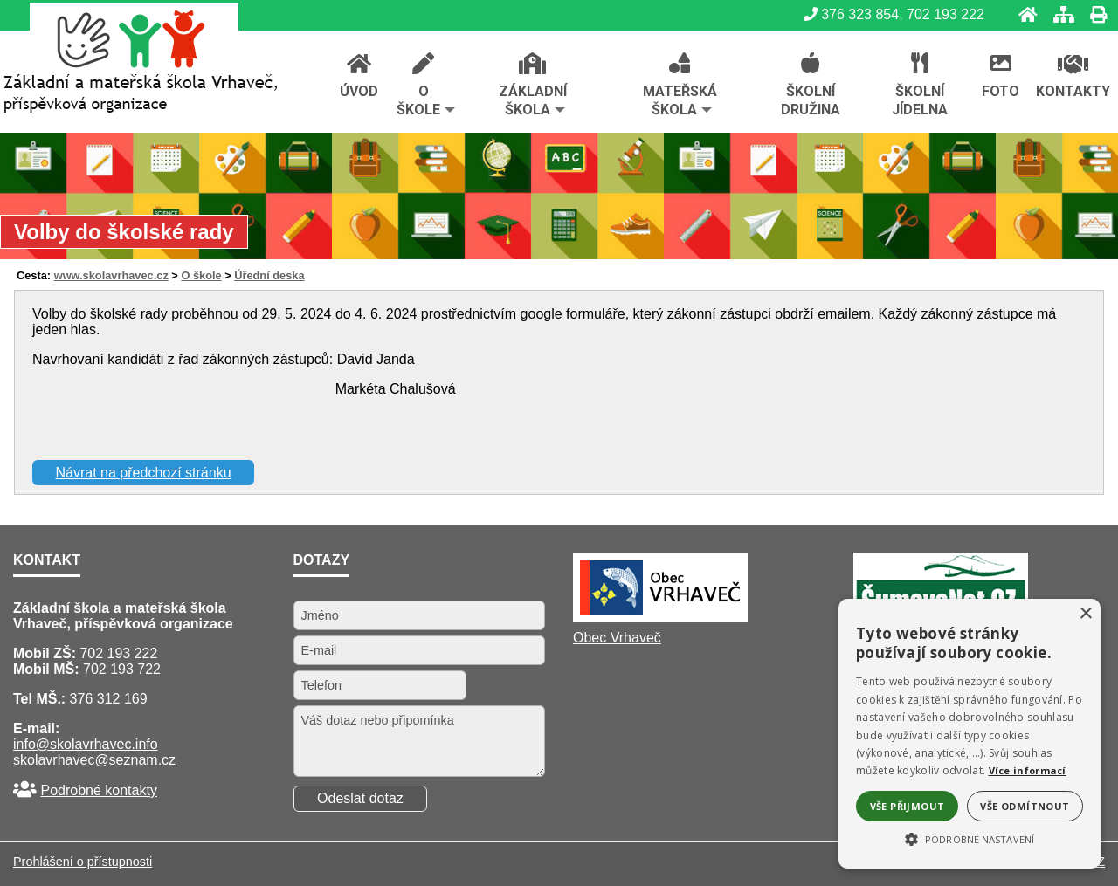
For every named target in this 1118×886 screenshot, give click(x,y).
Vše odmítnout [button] (1024, 806)
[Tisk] (1093, 14)
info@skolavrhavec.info (85, 744)
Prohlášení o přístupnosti (82, 862)
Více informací (1027, 770)
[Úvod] (1022, 14)
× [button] (1085, 614)
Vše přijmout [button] (907, 806)
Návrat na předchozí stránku (143, 472)
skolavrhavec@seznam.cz (94, 759)
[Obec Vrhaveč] (660, 617)
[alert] (969, 734)
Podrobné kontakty (98, 790)
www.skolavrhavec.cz (111, 275)
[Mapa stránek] (1058, 14)
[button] (969, 838)
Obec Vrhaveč (617, 637)
